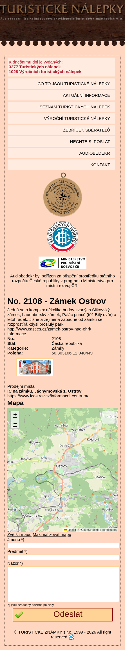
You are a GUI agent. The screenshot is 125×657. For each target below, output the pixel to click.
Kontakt (100, 164)
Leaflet (70, 529)
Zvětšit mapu (19, 534)
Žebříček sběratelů (86, 130)
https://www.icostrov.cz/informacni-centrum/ (47, 395)
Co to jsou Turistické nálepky (73, 83)
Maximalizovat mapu (52, 534)
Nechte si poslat (90, 141)
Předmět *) (17, 551)
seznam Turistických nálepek (74, 106)
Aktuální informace (86, 95)
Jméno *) (15, 539)
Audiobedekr (94, 153)
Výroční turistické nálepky (77, 118)
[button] (15, 415)
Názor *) (15, 563)
